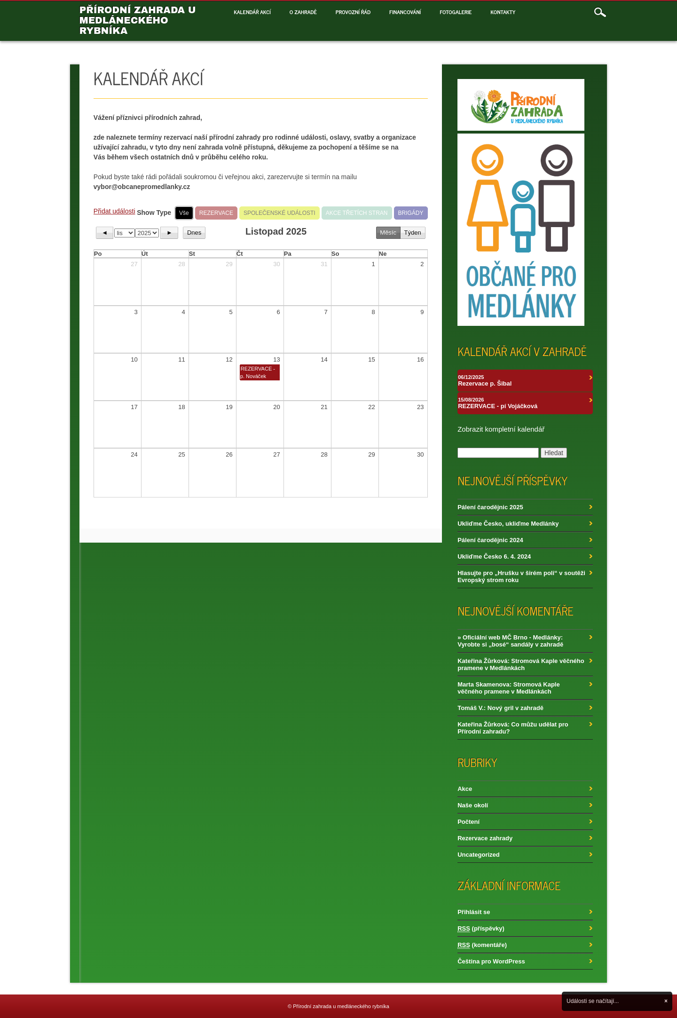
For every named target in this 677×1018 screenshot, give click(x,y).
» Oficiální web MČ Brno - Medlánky (509, 637)
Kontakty (502, 11)
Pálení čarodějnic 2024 (490, 540)
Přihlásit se (473, 911)
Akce (464, 788)
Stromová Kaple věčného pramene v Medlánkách (520, 664)
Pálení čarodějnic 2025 (490, 507)
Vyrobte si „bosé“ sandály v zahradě (510, 644)
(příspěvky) (480, 928)
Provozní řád (353, 11)
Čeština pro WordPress (491, 961)
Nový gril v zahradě (515, 707)
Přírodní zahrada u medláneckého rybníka (137, 20)
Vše (184, 213)
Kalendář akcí (252, 11)
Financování (405, 11)
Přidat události (114, 211)
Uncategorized (478, 854)
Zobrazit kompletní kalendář (500, 429)
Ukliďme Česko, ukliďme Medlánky (508, 523)
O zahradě (303, 11)
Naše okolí (472, 805)
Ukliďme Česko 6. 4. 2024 (494, 556)
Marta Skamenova (483, 684)
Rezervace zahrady (484, 838)
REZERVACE (216, 213)
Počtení (468, 821)
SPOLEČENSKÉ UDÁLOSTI (279, 213)
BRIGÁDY (411, 213)
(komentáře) (482, 945)
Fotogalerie (456, 11)
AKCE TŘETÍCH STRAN (357, 213)
